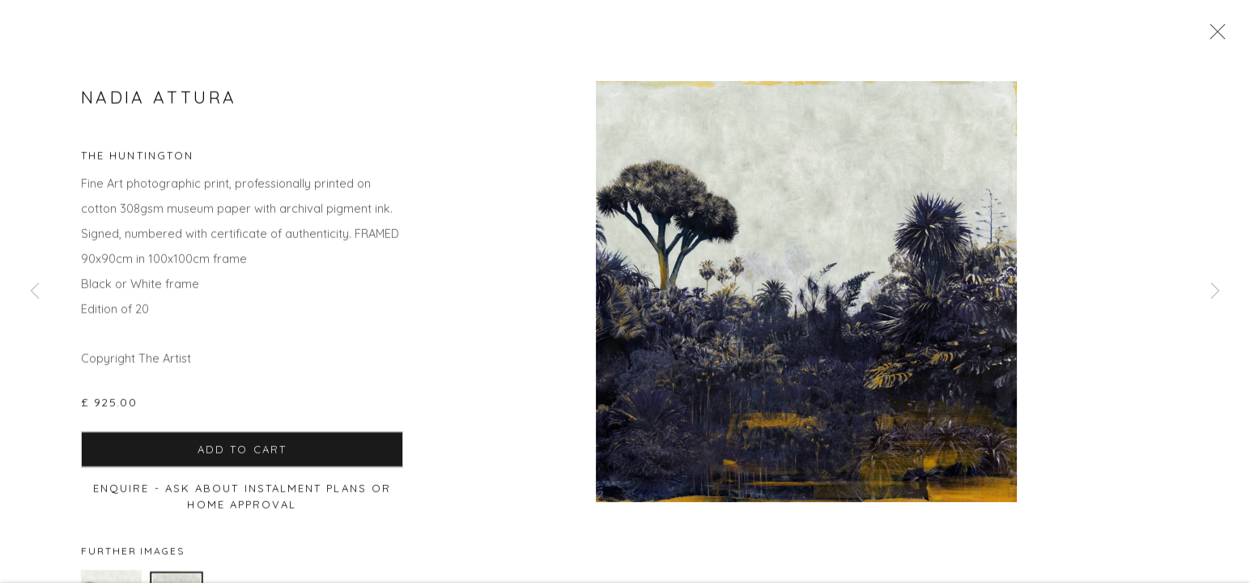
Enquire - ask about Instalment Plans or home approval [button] (242, 499)
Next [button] (1215, 291)
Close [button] (1213, 36)
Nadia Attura (158, 100)
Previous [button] (35, 291)
